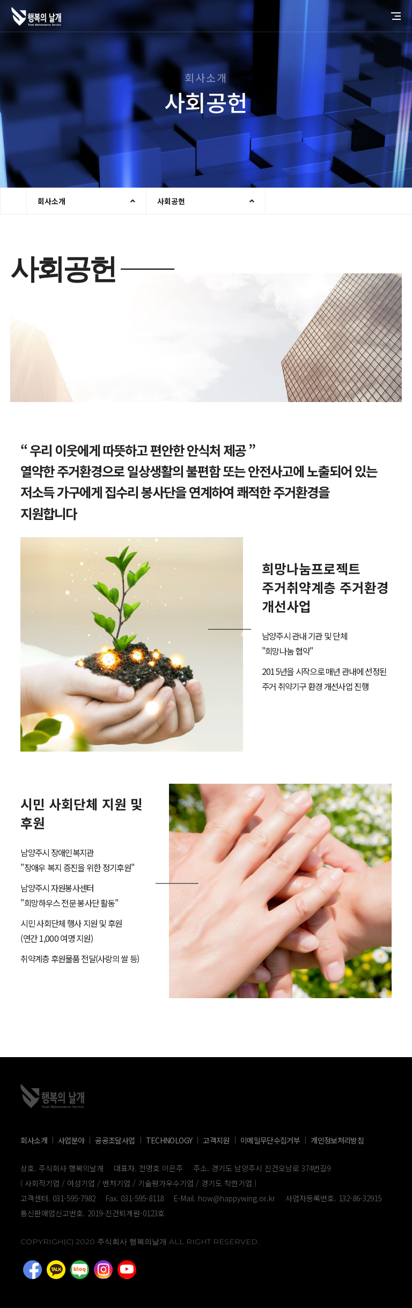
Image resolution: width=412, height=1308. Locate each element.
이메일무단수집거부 (270, 1140)
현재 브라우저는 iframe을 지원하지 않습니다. (14, 201)
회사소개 (51, 201)
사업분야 (71, 1140)
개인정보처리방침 (337, 1140)
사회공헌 (171, 201)
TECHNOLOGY (169, 1140)
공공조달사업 (115, 1140)
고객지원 (216, 1140)
